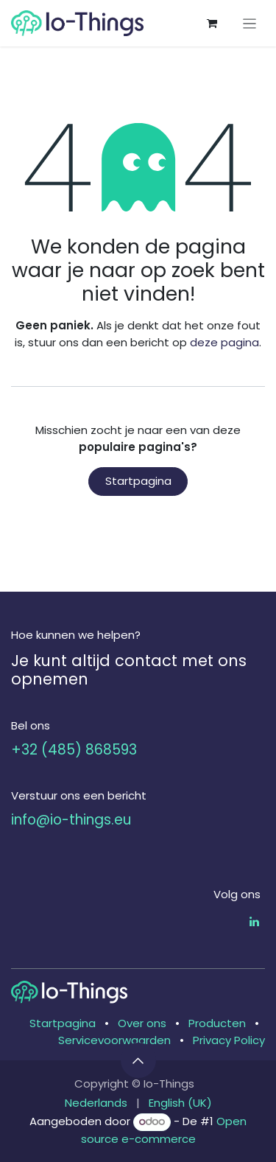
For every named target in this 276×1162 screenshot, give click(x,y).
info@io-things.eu (71, 820)
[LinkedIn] (254, 921)
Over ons (142, 1023)
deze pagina (224, 342)
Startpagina (138, 481)
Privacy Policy (229, 1040)
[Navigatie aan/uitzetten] (250, 23)
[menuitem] (96, 1103)
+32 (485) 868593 (74, 750)
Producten (217, 1023)
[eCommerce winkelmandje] (212, 23)
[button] (138, 1060)
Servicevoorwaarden (114, 1040)
